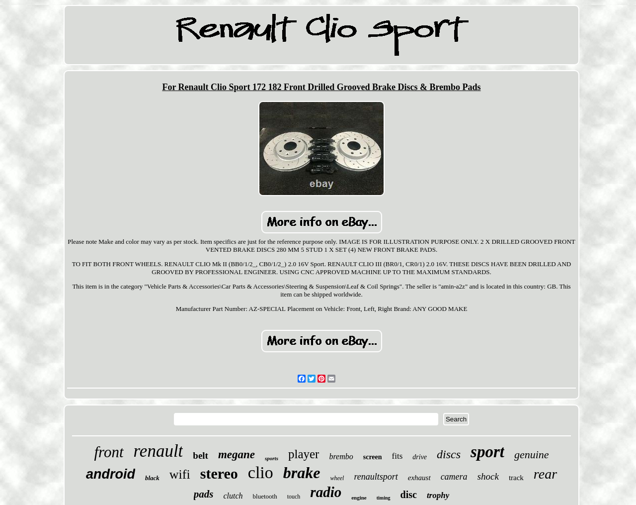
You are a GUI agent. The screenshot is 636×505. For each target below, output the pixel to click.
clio (260, 472)
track (516, 478)
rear (545, 474)
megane (236, 454)
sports (271, 458)
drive (419, 457)
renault (158, 451)
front (108, 452)
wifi (179, 474)
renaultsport (376, 477)
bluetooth (265, 496)
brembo (341, 456)
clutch (232, 496)
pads (204, 494)
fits (397, 456)
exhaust (419, 478)
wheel (337, 478)
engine (359, 498)
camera (454, 477)
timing (384, 498)
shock (488, 476)
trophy (438, 495)
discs (449, 454)
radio (325, 492)
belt (200, 455)
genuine (531, 454)
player (303, 454)
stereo (219, 473)
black (152, 478)
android (110, 474)
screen (372, 457)
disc (408, 494)
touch (294, 496)
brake (301, 473)
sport (487, 452)
